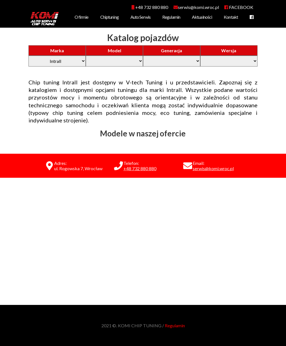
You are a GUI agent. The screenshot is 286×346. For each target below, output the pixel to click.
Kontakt (231, 17)
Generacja (171, 50)
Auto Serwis (140, 17)
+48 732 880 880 (150, 7)
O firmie (82, 17)
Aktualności (202, 17)
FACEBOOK (238, 7)
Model (114, 50)
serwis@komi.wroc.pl (213, 168)
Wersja (228, 50)
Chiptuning (109, 17)
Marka (57, 50)
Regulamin (171, 17)
